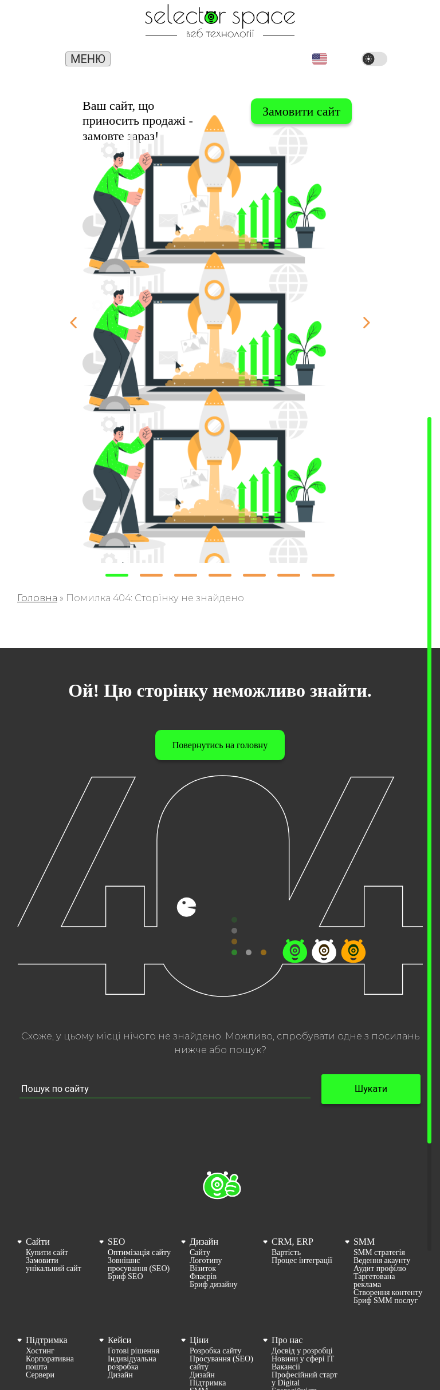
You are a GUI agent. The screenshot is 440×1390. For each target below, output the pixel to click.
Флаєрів (203, 1206)
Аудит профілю (379, 1198)
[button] (319, 58)
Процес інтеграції (302, 1190)
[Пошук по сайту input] (165, 1018)
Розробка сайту (215, 1280)
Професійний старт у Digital (304, 1308)
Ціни (199, 1269)
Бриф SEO (125, 1206)
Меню (87, 59)
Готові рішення (133, 1280)
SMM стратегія (379, 1182)
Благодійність (295, 1320)
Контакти (288, 1352)
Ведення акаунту (381, 1190)
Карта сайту (292, 1328)
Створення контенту (387, 1222)
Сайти (38, 1170)
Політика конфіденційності (301, 1340)
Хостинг (40, 1280)
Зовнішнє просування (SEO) (139, 1194)
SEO (116, 1170)
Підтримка (47, 1269)
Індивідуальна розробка (132, 1292)
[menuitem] (56, 1199)
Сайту (200, 1182)
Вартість (286, 1182)
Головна (37, 527)
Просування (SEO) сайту (221, 1292)
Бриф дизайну (213, 1214)
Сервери (40, 1304)
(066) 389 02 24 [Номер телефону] (201, 60)
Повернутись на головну (220, 674)
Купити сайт (47, 1182)
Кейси (119, 1269)
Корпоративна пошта (50, 1292)
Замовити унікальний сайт (53, 1194)
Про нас (287, 1269)
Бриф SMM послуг (385, 1230)
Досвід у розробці (302, 1280)
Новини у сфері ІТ (303, 1288)
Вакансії (286, 1296)
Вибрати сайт (304, 111)
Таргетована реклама (374, 1210)
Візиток (203, 1198)
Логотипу (206, 1190)
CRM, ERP (292, 1170)
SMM (364, 1170)
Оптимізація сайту (139, 1182)
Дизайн (204, 1170)
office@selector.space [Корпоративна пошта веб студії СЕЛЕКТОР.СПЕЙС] (261, 57)
